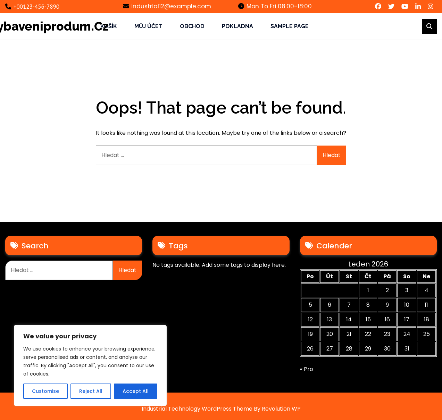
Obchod (192, 26)
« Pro (306, 369)
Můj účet (148, 26)
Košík (108, 26)
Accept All (136, 391)
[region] (90, 365)
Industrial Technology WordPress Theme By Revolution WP (221, 409)
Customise (45, 391)
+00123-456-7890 (32, 6)
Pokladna (237, 26)
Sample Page (289, 26)
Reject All (90, 391)
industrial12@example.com (167, 6)
